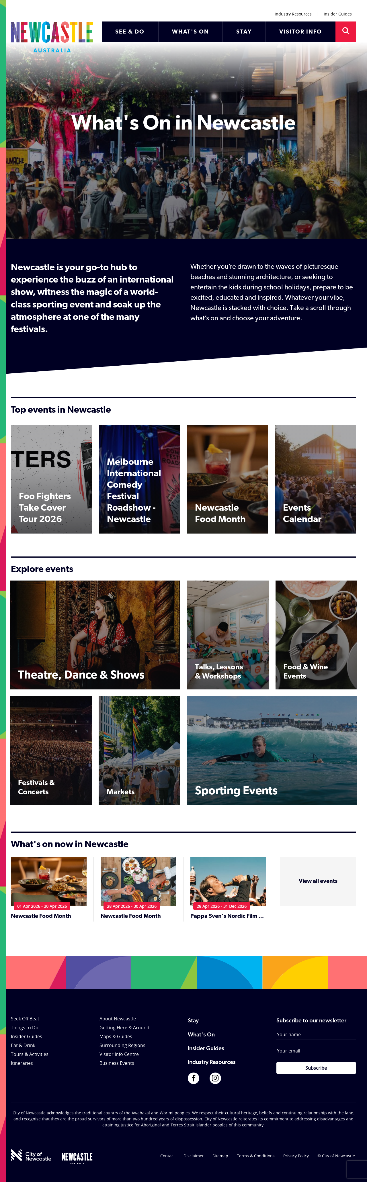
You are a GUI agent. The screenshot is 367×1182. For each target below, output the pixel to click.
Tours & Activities (29, 1054)
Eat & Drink (23, 1045)
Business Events (116, 1063)
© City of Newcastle (336, 1156)
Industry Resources (293, 14)
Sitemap (220, 1156)
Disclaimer (194, 1156)
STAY (244, 32)
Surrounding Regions (122, 1045)
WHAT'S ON (190, 32)
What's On (201, 1035)
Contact (167, 1156)
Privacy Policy (296, 1156)
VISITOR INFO (300, 32)
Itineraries (22, 1063)
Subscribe (316, 1068)
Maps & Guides (115, 1036)
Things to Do (24, 1027)
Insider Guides (338, 14)
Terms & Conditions (256, 1156)
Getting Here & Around (124, 1027)
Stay (193, 1021)
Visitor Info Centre (119, 1054)
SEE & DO (130, 32)
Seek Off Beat (25, 1019)
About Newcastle (117, 1019)
